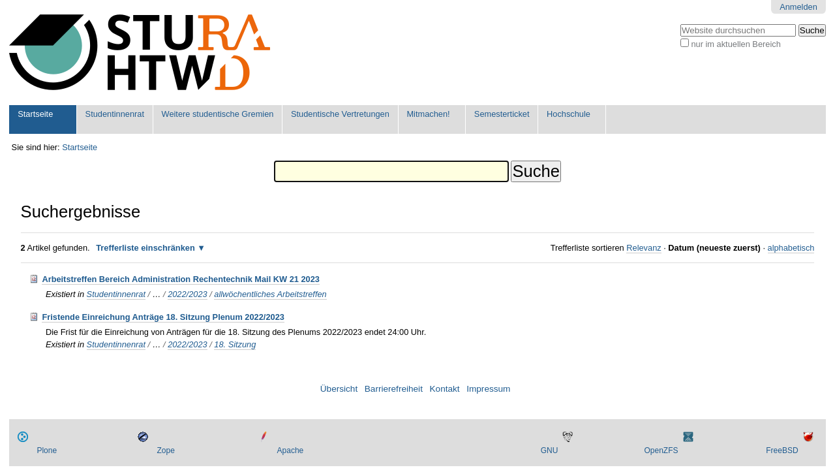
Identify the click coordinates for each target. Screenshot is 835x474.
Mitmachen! (427, 114)
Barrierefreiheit (394, 389)
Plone (47, 450)
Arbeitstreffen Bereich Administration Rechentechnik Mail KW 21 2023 (181, 279)
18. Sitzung (235, 344)
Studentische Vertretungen (340, 114)
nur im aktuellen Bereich (735, 44)
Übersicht (338, 389)
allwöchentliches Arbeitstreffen (270, 294)
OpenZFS (661, 450)
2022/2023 (187, 294)
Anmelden (798, 7)
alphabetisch (791, 248)
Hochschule (568, 114)
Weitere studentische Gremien (218, 114)
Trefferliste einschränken (145, 248)
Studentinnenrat (114, 114)
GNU (549, 450)
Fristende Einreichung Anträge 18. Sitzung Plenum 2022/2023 (163, 317)
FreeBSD (782, 450)
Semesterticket (502, 114)
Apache (290, 450)
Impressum (488, 389)
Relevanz (643, 248)
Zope (165, 450)
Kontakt (445, 389)
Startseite (35, 114)
